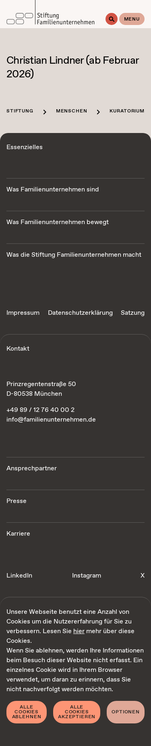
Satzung (133, 313)
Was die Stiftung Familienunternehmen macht (73, 255)
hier (79, 631)
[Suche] (111, 19)
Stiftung (19, 111)
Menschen (71, 111)
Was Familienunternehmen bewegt (57, 222)
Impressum (22, 313)
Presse (16, 501)
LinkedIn (19, 575)
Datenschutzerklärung (80, 313)
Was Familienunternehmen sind (52, 189)
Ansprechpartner (31, 468)
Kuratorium (127, 111)
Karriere (18, 534)
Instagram (86, 575)
